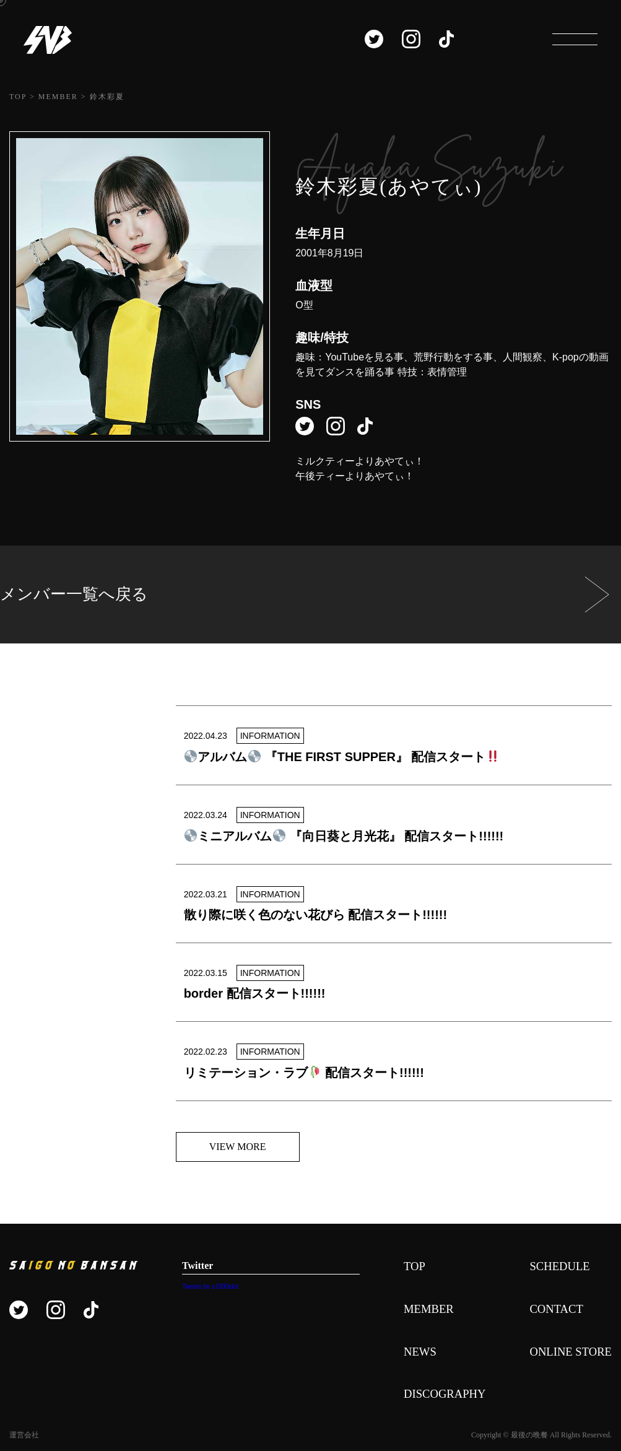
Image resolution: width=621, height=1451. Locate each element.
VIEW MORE (237, 1146)
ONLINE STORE (568, 1354)
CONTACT (552, 1310)
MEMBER (422, 1310)
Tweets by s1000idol (206, 1286)
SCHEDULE (556, 1267)
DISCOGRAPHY (440, 1397)
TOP (407, 1267)
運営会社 (24, 1438)
